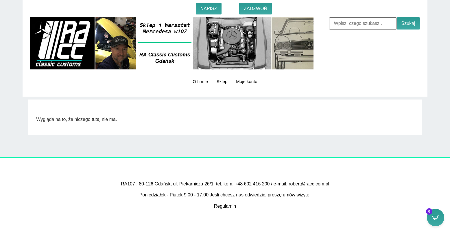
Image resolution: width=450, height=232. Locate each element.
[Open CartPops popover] (435, 217)
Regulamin (225, 206)
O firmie (200, 81)
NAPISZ (208, 8)
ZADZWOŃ (255, 8)
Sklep (222, 81)
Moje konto (246, 81)
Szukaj (408, 23)
